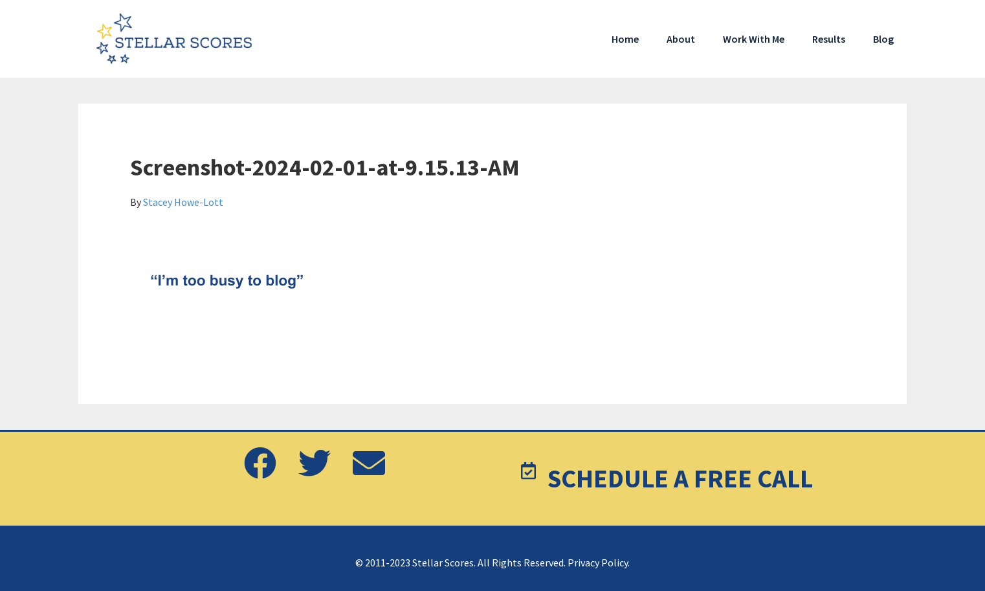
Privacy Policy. (599, 562)
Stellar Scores (175, 39)
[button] (260, 464)
